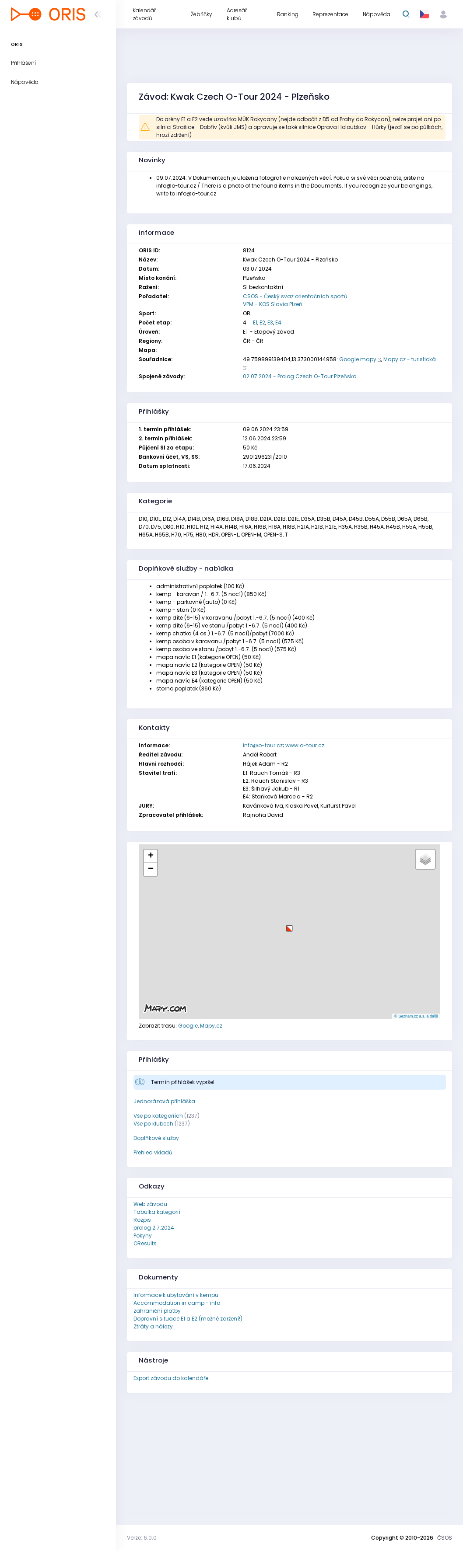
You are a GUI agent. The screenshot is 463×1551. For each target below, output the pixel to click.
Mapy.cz (211, 1025)
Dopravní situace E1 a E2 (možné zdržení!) (187, 1318)
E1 (255, 322)
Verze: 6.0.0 (142, 1537)
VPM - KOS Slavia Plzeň (272, 304)
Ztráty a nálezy (153, 1326)
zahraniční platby (157, 1310)
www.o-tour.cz (304, 745)
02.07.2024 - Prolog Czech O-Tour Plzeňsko (299, 376)
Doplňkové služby (156, 1138)
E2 (262, 322)
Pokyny (142, 1235)
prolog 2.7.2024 (153, 1227)
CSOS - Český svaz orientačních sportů (295, 296)
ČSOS (444, 1537)
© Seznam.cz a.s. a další (416, 1016)
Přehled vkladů (152, 1152)
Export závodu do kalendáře (170, 1378)
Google (188, 1025)
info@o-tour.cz (263, 745)
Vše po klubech (153, 1123)
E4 (278, 322)
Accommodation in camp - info (176, 1303)
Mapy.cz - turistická (409, 359)
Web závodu (150, 1204)
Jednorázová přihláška (164, 1101)
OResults (145, 1243)
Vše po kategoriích (158, 1115)
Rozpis (142, 1219)
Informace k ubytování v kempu (175, 1295)
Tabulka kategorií (156, 1212)
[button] (289, 925)
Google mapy (357, 359)
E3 (270, 322)
